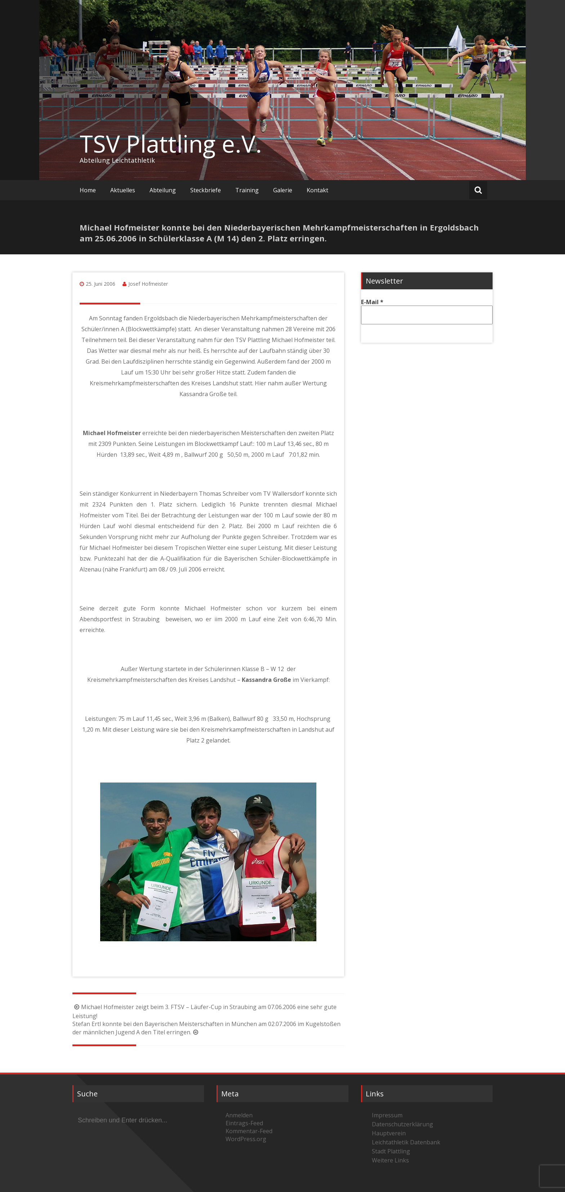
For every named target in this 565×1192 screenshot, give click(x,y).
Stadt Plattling (391, 1151)
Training (247, 190)
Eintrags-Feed (244, 1123)
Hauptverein (389, 1133)
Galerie (282, 190)
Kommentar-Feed (249, 1131)
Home (88, 190)
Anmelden (239, 1115)
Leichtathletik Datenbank (406, 1142)
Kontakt (317, 190)
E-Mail (372, 302)
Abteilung (163, 190)
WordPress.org (246, 1139)
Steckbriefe (205, 190)
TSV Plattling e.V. (171, 143)
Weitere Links (390, 1160)
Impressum (387, 1115)
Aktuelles (122, 190)
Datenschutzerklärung (402, 1124)
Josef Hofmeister (148, 283)
